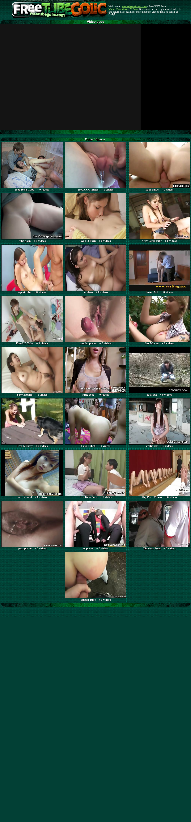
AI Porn (134, 9)
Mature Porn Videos (118, 9)
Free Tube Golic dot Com (134, 6)
